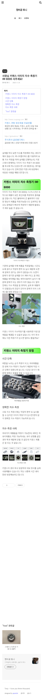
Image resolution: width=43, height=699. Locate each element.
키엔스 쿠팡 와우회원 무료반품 (18, 122)
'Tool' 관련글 (10, 111)
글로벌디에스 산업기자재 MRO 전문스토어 (21, 142)
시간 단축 (9, 101)
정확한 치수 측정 (12, 104)
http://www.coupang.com (14, 119)
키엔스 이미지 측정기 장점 (16, 98)
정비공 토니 (21, 9)
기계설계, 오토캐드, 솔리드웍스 (15, 662)
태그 (20, 18)
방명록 (26, 18)
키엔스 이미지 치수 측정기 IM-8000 (20, 93)
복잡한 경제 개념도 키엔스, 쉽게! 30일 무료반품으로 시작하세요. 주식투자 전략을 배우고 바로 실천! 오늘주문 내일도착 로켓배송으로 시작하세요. (21, 127)
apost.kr (15, 693)
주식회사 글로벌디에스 (15, 139)
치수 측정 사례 (11, 107)
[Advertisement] (21, 47)
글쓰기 (29, 693)
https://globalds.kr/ (12, 136)
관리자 (23, 693)
